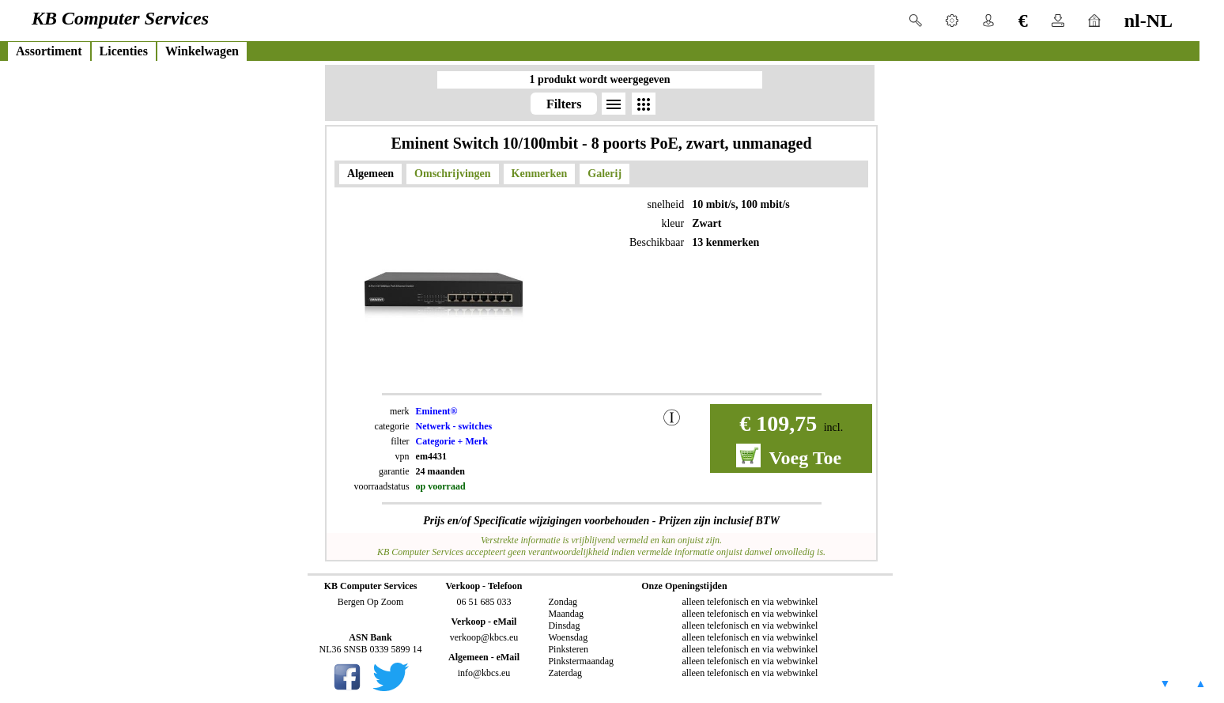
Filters (563, 104)
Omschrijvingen (452, 174)
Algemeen (370, 174)
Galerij (604, 174)
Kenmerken (540, 174)
